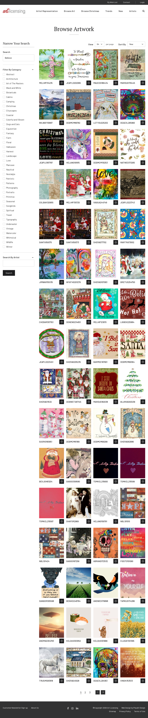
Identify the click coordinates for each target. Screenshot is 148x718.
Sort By (122, 44)
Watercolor (11, 233)
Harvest (10, 151)
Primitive (10, 197)
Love (8, 160)
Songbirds (11, 206)
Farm (8, 138)
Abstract (10, 74)
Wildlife (9, 242)
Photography (12, 187)
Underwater (11, 224)
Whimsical (11, 237)
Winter (9, 246)
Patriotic (10, 178)
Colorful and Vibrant (15, 119)
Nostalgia (10, 174)
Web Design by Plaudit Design (133, 708)
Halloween (11, 147)
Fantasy (10, 133)
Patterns (10, 183)
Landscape (11, 156)
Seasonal (10, 201)
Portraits (10, 192)
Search (6, 52)
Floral (8, 142)
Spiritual (10, 210)
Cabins (9, 97)
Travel (9, 215)
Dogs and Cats (13, 124)
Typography (11, 219)
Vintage (9, 228)
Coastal (9, 115)
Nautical (10, 169)
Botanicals (11, 92)
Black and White (13, 88)
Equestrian (11, 128)
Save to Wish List (61, 83)
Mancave (10, 165)
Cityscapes (11, 110)
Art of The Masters (14, 83)
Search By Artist (11, 257)
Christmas (11, 106)
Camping (10, 101)
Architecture (12, 79)
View (90, 44)
